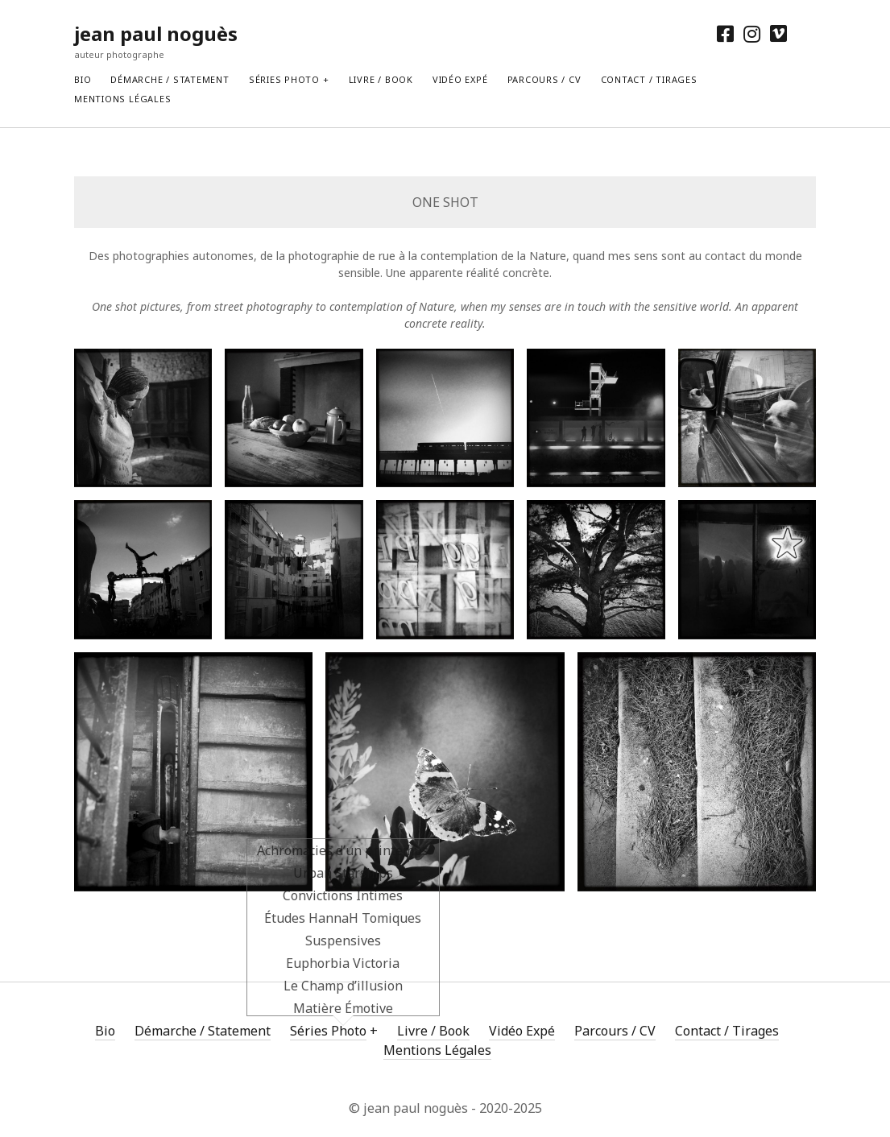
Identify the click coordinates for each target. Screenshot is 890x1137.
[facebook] (725, 33)
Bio (82, 79)
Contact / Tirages (649, 79)
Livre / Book (381, 79)
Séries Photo (284, 79)
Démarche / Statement (169, 79)
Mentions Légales (122, 99)
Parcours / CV (544, 79)
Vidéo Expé (460, 79)
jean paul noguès (156, 33)
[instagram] (751, 33)
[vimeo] (778, 33)
